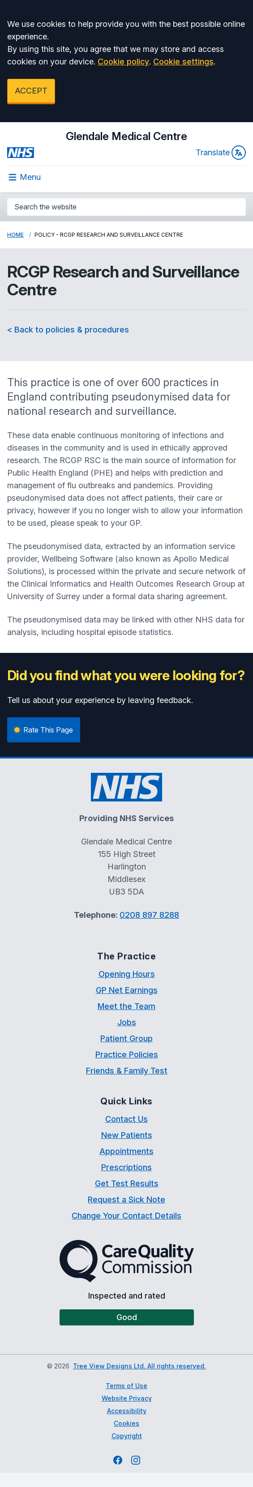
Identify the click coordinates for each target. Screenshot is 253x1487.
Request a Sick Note (126, 1199)
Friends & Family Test (126, 1070)
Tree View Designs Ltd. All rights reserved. (139, 1366)
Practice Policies (126, 1054)
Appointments (126, 1151)
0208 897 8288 (149, 915)
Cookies (126, 1423)
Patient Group (126, 1038)
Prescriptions (126, 1167)
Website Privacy (127, 1398)
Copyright (126, 1436)
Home (15, 234)
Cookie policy (123, 61)
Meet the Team (126, 1006)
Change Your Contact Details (126, 1215)
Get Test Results (127, 1183)
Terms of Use (126, 1385)
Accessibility (126, 1411)
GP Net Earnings (127, 990)
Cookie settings (183, 61)
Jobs (126, 1022)
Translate (221, 152)
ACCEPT (31, 90)
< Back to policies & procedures (68, 329)
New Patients (126, 1135)
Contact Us (126, 1119)
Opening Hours (127, 974)
